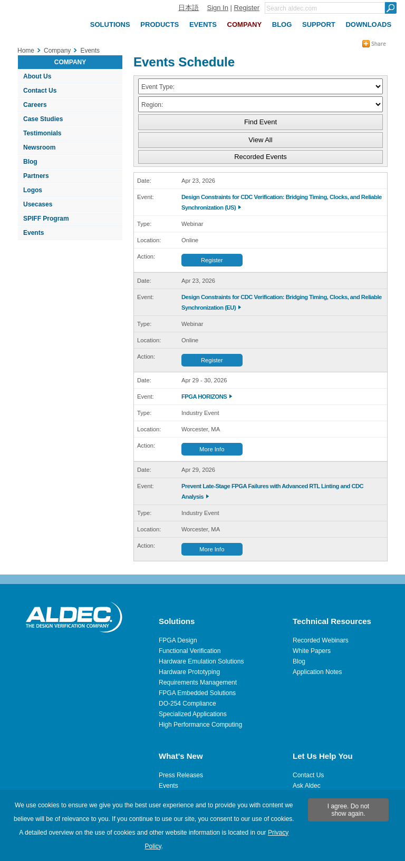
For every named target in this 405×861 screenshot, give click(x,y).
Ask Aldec (307, 785)
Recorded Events (260, 157)
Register (246, 8)
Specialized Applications (193, 714)
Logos (32, 190)
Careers (35, 104)
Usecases (37, 204)
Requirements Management (198, 682)
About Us (37, 76)
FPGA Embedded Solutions (197, 693)
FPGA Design (178, 640)
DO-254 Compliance (187, 703)
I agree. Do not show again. (348, 810)
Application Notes (317, 672)
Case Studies (43, 119)
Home (25, 50)
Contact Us (39, 90)
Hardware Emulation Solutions (201, 661)
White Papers (312, 651)
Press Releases (181, 775)
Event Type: (158, 87)
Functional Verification (189, 651)
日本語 (188, 8)
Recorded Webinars (321, 640)
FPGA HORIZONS (204, 396)
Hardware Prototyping (189, 672)
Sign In (217, 8)
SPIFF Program (46, 218)
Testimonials (42, 133)
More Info (211, 449)
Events (33, 232)
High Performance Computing (200, 724)
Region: (152, 104)
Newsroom (39, 147)
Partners (36, 176)
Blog (30, 161)
